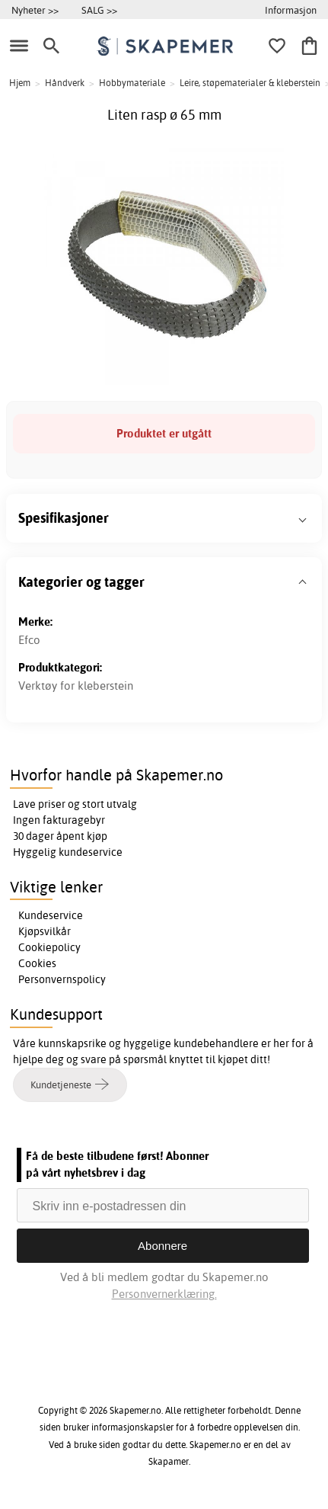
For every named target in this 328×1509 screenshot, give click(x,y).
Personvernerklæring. (164, 1293)
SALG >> (99, 10)
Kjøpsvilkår (44, 931)
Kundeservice (50, 915)
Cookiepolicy (49, 947)
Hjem (19, 82)
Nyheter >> (35, 10)
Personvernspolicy (62, 979)
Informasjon (291, 10)
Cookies (37, 963)
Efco (29, 640)
